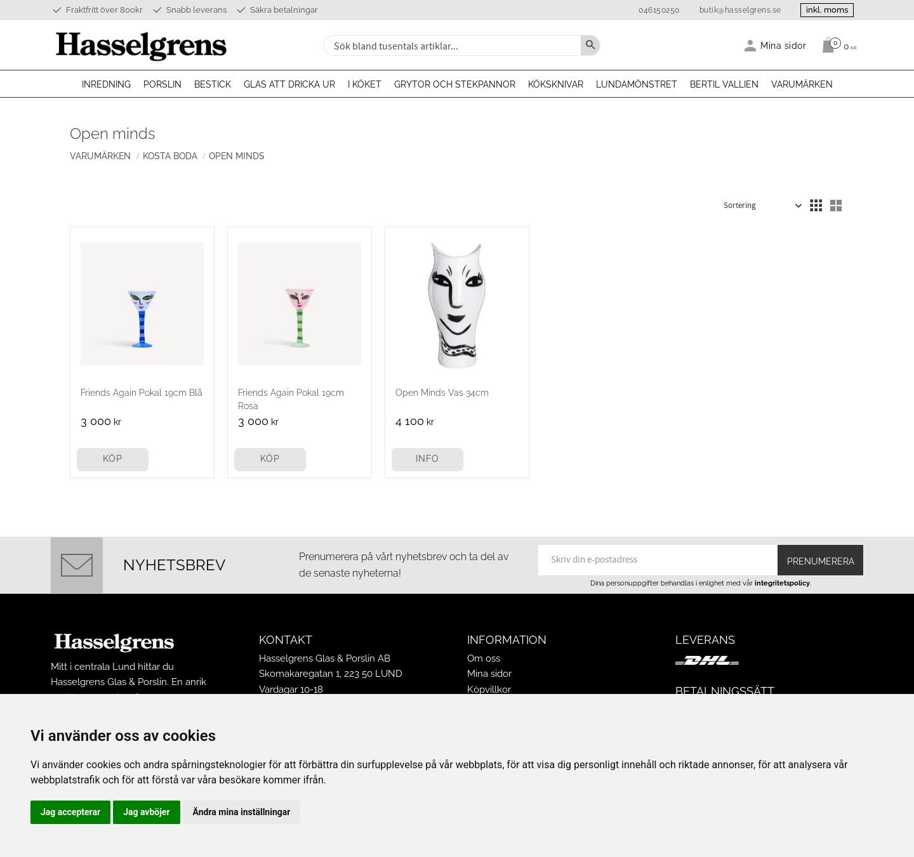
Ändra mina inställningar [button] (242, 812)
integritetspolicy (782, 583)
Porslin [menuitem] (162, 84)
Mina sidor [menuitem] (783, 45)
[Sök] (590, 45)
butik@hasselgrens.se (739, 10)
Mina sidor (489, 673)
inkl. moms (826, 10)
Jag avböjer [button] (146, 812)
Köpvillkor (489, 689)
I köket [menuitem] (364, 84)
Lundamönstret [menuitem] (636, 84)
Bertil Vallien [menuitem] (724, 84)
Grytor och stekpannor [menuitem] (454, 84)
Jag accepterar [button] (70, 812)
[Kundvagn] (836, 45)
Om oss (483, 658)
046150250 (658, 10)
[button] (815, 205)
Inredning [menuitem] (106, 84)
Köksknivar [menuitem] (555, 84)
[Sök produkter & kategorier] (451, 45)
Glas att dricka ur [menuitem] (289, 84)
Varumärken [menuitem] (802, 84)
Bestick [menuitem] (212, 84)
